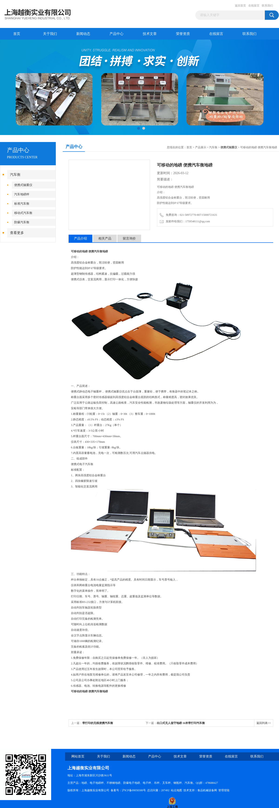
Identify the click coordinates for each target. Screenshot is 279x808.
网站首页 (77, 756)
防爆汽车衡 (21, 222)
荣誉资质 (183, 34)
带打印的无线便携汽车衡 (97, 723)
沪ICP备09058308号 (134, 790)
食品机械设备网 (207, 790)
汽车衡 (15, 174)
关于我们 (50, 34)
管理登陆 (223, 790)
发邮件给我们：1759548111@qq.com (185, 221)
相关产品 (104, 238)
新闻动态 (83, 34)
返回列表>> (263, 723)
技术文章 (150, 34)
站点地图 (176, 790)
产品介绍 (80, 238)
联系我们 (267, 5)
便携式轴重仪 (23, 185)
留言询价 (129, 238)
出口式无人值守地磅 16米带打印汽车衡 (181, 723)
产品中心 (116, 34)
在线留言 (253, 5)
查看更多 (17, 233)
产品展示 (200, 147)
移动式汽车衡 (23, 213)
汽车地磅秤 (21, 194)
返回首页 (240, 5)
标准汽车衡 (21, 203)
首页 (16, 34)
